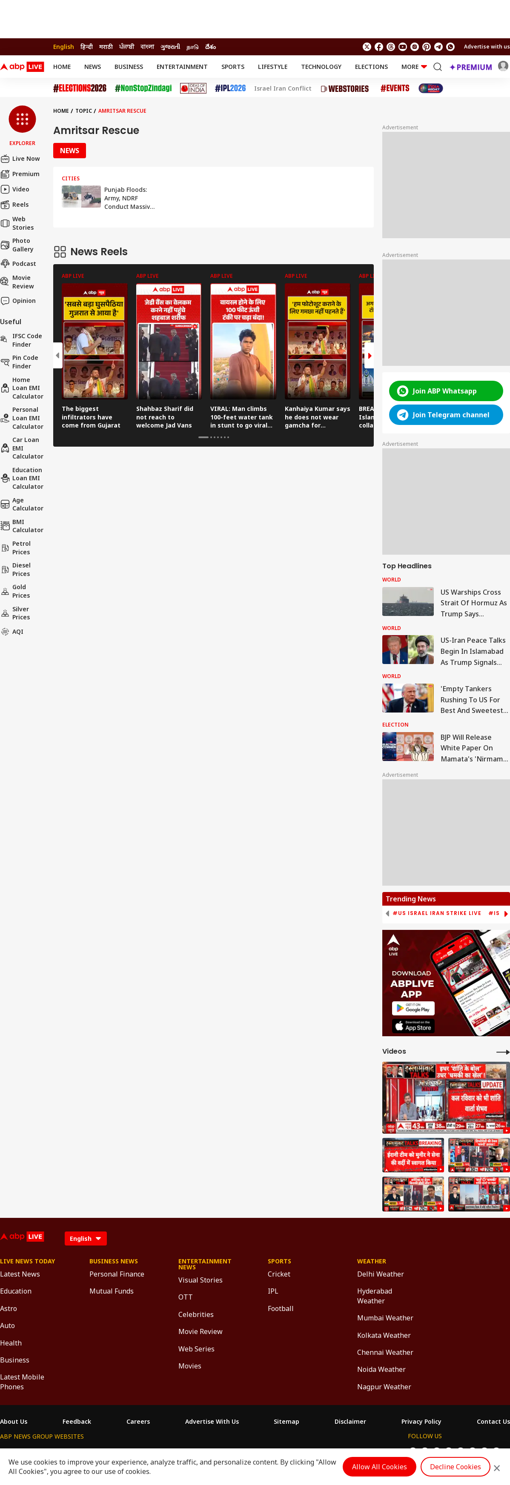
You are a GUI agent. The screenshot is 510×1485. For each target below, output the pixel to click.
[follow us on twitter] (367, 47)
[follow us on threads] (391, 47)
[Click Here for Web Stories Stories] (346, 88)
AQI (11, 632)
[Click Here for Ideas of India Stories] (193, 88)
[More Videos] (503, 1052)
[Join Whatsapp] (450, 47)
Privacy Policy (421, 1422)
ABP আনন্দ (126, 1452)
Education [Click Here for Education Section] (16, 1291)
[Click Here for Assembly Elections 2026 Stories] (79, 88)
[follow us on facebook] (379, 47)
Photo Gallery (17, 245)
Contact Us (493, 1422)
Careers (138, 1422)
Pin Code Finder (19, 361)
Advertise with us (487, 46)
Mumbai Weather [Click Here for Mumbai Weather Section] (385, 1318)
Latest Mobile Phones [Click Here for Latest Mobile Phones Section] (22, 1381)
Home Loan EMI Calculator (21, 388)
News (92, 67)
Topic (83, 110)
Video (14, 189)
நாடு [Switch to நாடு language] (192, 47)
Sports (232, 67)
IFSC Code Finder (21, 340)
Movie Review (17, 282)
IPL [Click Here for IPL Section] (273, 1291)
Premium (20, 174)
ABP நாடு (312, 1452)
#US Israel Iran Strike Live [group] (437, 913)
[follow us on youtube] (403, 47)
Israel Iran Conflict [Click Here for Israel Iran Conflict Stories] (283, 88)
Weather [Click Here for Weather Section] (371, 1261)
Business (129, 67)
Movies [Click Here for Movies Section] (189, 1366)
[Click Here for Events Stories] (395, 88)
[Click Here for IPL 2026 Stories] (230, 88)
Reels (14, 205)
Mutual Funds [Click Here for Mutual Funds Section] (111, 1291)
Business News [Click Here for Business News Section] (113, 1261)
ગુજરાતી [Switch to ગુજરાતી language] (170, 47)
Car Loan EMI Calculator (21, 448)
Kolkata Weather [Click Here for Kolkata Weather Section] (384, 1335)
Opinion (18, 301)
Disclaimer (350, 1422)
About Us (13, 1422)
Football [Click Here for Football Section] (281, 1308)
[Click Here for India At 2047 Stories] (431, 88)
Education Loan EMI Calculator (21, 478)
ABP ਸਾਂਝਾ (278, 1452)
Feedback (77, 1422)
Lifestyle (272, 67)
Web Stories (17, 223)
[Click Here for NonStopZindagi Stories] (143, 88)
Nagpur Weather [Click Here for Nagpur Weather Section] (384, 1386)
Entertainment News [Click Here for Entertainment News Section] (205, 1264)
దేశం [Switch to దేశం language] (210, 47)
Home (62, 67)
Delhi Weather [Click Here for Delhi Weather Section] (380, 1274)
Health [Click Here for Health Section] (11, 1343)
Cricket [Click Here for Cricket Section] (279, 1274)
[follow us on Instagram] (415, 47)
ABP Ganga (241, 1452)
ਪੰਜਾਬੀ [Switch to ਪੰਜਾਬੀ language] (126, 47)
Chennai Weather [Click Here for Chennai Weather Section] (385, 1352)
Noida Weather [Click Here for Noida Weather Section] (381, 1369)
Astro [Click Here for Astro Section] (8, 1308)
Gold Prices (15, 591)
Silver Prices (15, 613)
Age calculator (21, 504)
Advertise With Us (212, 1422)
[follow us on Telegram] (438, 47)
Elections (371, 67)
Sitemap (286, 1422)
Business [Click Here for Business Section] (14, 1360)
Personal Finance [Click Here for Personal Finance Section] (116, 1274)
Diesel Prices (15, 569)
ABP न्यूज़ (91, 1452)
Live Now (20, 159)
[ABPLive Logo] (22, 67)
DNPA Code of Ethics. (99, 1468)
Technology (321, 67)
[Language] (86, 1238)
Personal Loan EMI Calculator (21, 417)
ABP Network (19, 1452)
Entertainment (182, 67)
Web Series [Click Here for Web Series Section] (196, 1349)
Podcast (18, 263)
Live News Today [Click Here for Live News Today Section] (27, 1261)
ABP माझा (162, 1452)
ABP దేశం (345, 1452)
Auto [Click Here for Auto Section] (7, 1325)
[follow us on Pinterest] (426, 47)
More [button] (414, 67)
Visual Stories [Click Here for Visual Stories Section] (200, 1280)
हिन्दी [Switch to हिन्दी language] (86, 47)
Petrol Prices (15, 547)
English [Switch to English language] (63, 47)
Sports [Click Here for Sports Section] (279, 1261)
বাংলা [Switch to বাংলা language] (147, 47)
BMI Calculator (21, 526)
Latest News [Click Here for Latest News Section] (20, 1274)
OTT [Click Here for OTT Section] (185, 1297)
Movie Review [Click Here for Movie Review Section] (200, 1331)
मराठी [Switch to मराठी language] (106, 47)
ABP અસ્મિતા (200, 1452)
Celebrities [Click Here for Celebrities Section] (196, 1314)
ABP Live (58, 1452)
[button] (22, 126)
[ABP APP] (413, 1008)
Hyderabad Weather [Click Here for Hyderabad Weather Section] (374, 1295)
